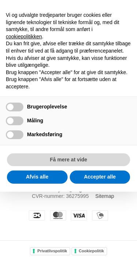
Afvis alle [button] (37, 177)
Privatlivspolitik (52, 251)
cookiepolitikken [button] (24, 36)
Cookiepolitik (91, 251)
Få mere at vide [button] (68, 159)
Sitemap (104, 196)
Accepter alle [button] (100, 177)
